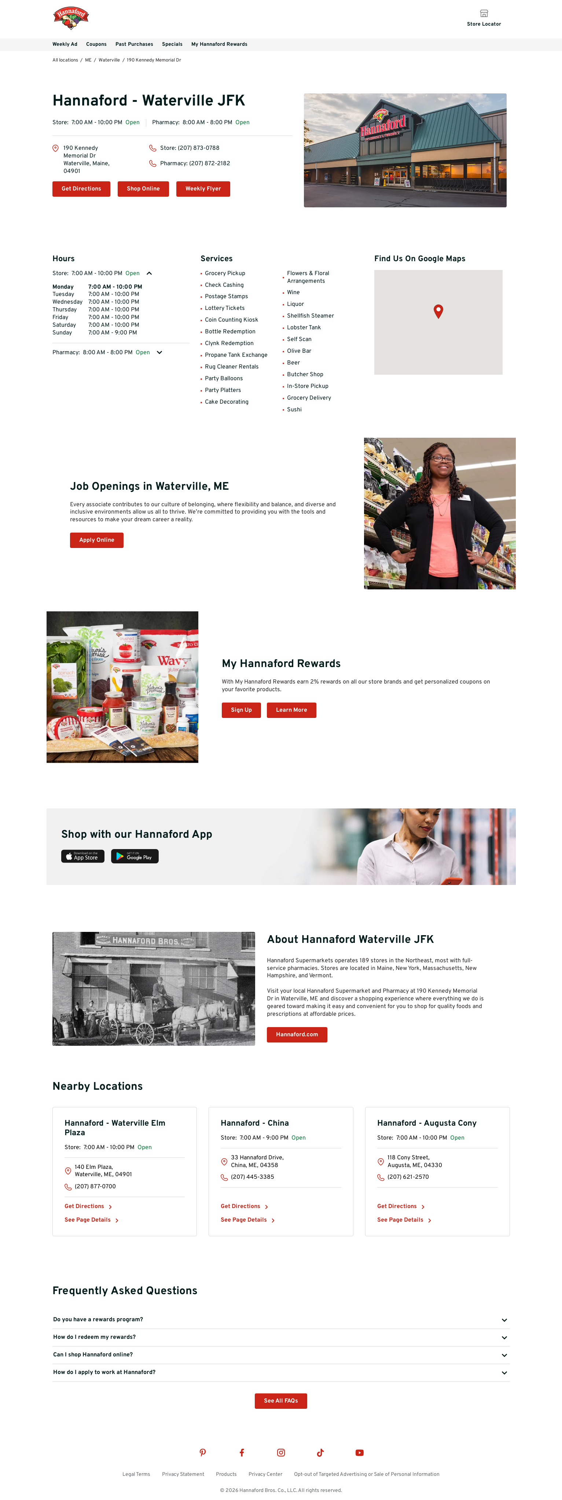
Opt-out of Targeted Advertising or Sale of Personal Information (367, 1474)
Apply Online (96, 540)
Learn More (291, 710)
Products (226, 1474)
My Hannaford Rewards (219, 44)
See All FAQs (281, 1401)
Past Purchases (134, 44)
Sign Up (241, 710)
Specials (172, 44)
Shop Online (143, 189)
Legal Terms (136, 1474)
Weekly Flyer (203, 189)
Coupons (96, 44)
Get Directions (81, 189)
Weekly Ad (64, 44)
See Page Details (88, 1220)
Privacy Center (265, 1474)
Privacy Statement (183, 1474)
